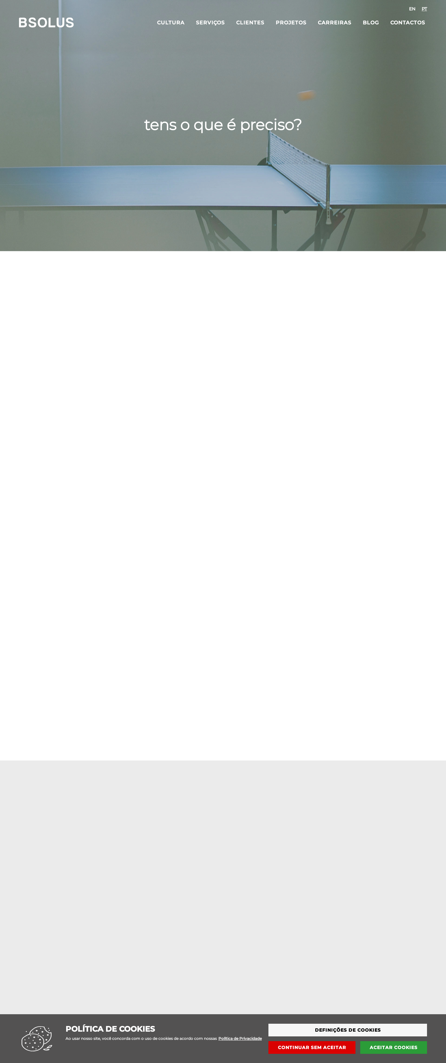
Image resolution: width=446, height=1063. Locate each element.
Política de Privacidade (240, 1042)
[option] (412, 9)
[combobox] (418, 9)
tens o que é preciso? (223, 125)
